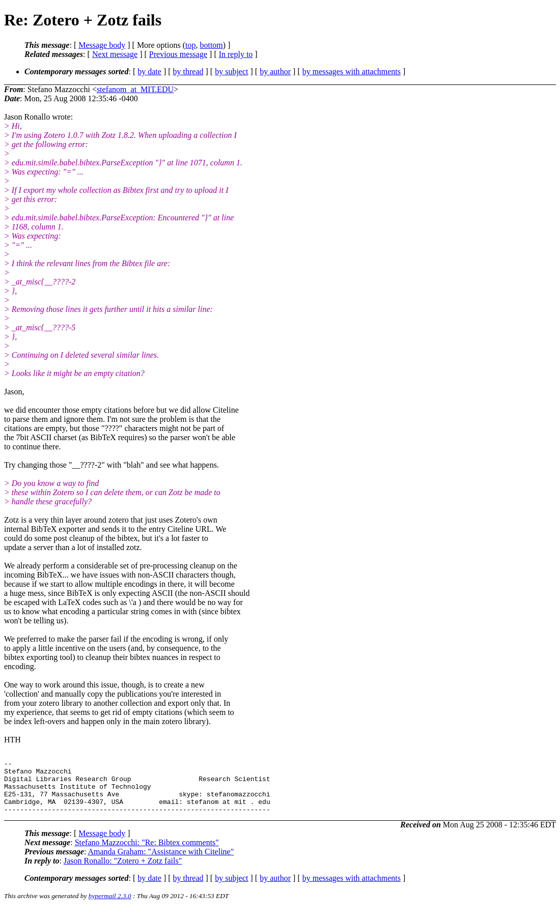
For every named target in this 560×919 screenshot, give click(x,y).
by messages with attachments (351, 71)
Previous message (178, 54)
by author (275, 71)
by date (149, 71)
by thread (188, 71)
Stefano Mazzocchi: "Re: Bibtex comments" (147, 853)
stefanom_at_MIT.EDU (135, 89)
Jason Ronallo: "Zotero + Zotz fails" (123, 871)
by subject (231, 71)
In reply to (236, 54)
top (190, 45)
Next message (114, 54)
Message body (101, 45)
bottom (211, 45)
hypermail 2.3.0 (110, 906)
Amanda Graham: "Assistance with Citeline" (161, 862)
